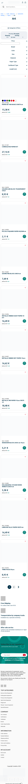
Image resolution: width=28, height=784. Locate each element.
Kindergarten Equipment (6, 695)
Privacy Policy (19, 660)
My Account (3, 752)
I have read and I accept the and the (14, 659)
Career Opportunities (5, 724)
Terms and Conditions (5, 743)
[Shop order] (17, 37)
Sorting (17, 35)
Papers (9, 15)
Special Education (4, 707)
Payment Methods (5, 735)
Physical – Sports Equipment (7, 704)
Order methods (4, 733)
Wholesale (3, 726)
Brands (2, 721)
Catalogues (3, 719)
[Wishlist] (25, 76)
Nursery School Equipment (6, 693)
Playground (3, 702)
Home (2, 13)
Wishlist (2, 754)
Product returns (4, 740)
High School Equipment (6, 700)
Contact (2, 757)
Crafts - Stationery (10, 13)
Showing (7, 35)
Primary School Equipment (6, 697)
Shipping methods (5, 738)
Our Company (4, 714)
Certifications (4, 716)
